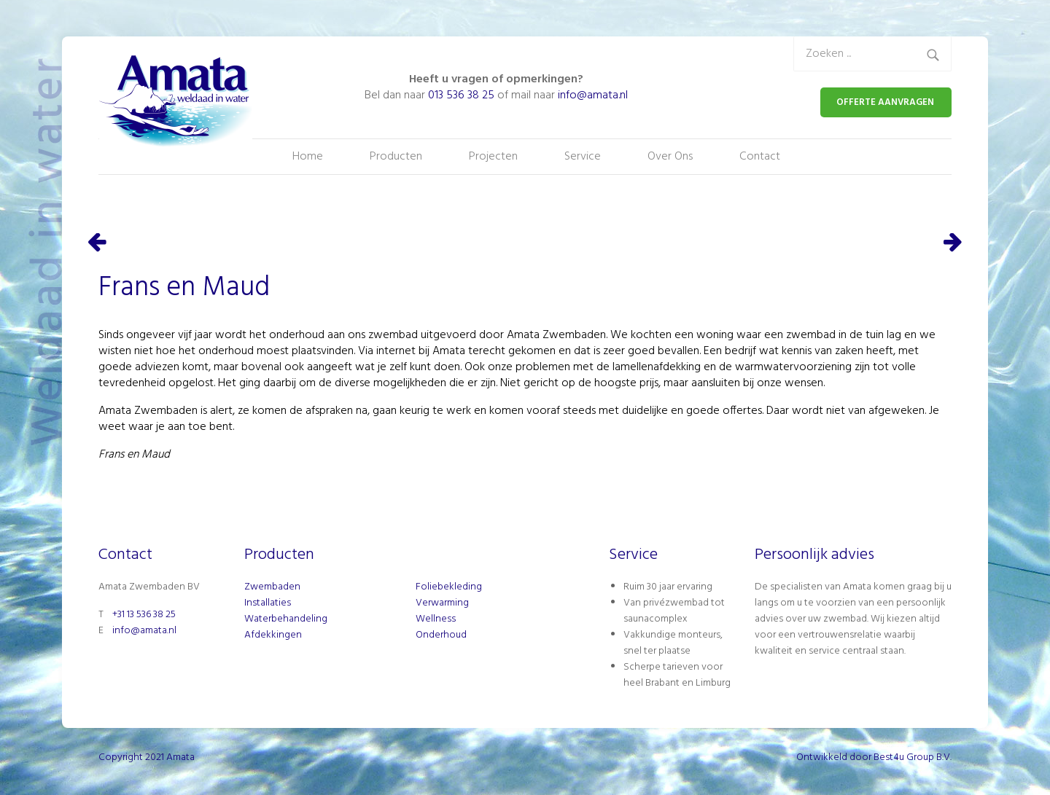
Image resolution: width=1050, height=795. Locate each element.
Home (307, 156)
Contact (759, 156)
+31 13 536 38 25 (144, 614)
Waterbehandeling (285, 619)
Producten (396, 156)
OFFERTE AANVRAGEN (885, 102)
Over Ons (670, 156)
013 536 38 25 (461, 95)
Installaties (267, 603)
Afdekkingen (273, 635)
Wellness (436, 619)
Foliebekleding (449, 587)
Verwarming (442, 603)
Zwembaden (272, 587)
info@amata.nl (593, 95)
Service (582, 156)
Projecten (493, 156)
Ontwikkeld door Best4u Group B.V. (874, 757)
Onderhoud (441, 635)
